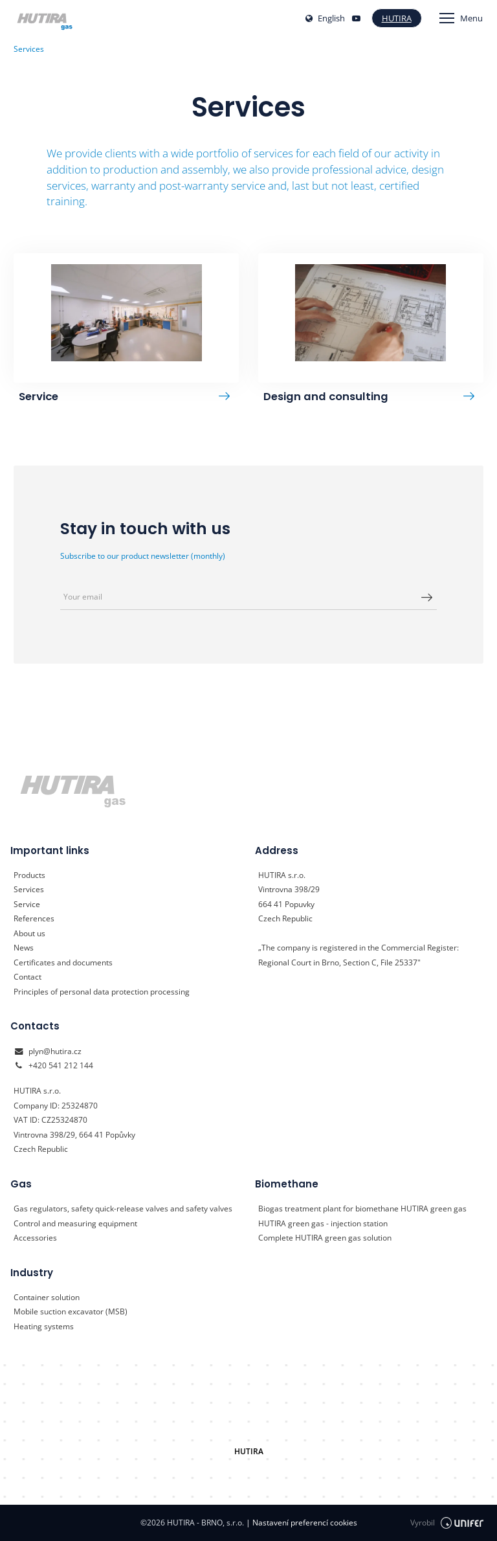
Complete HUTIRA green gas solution (325, 1237)
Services (29, 889)
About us (29, 933)
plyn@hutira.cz (55, 1051)
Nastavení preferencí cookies (301, 1522)
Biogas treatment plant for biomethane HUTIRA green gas (362, 1208)
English (325, 18)
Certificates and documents (63, 962)
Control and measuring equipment (75, 1223)
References (34, 918)
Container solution (47, 1297)
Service (27, 904)
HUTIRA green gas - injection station (323, 1223)
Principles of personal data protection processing (102, 991)
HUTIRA (248, 1451)
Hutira (397, 18)
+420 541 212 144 (60, 1065)
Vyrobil (446, 1522)
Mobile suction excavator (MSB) (70, 1311)
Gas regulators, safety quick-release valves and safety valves (123, 1208)
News (24, 947)
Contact (27, 976)
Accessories (35, 1237)
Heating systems (44, 1326)
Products (29, 875)
